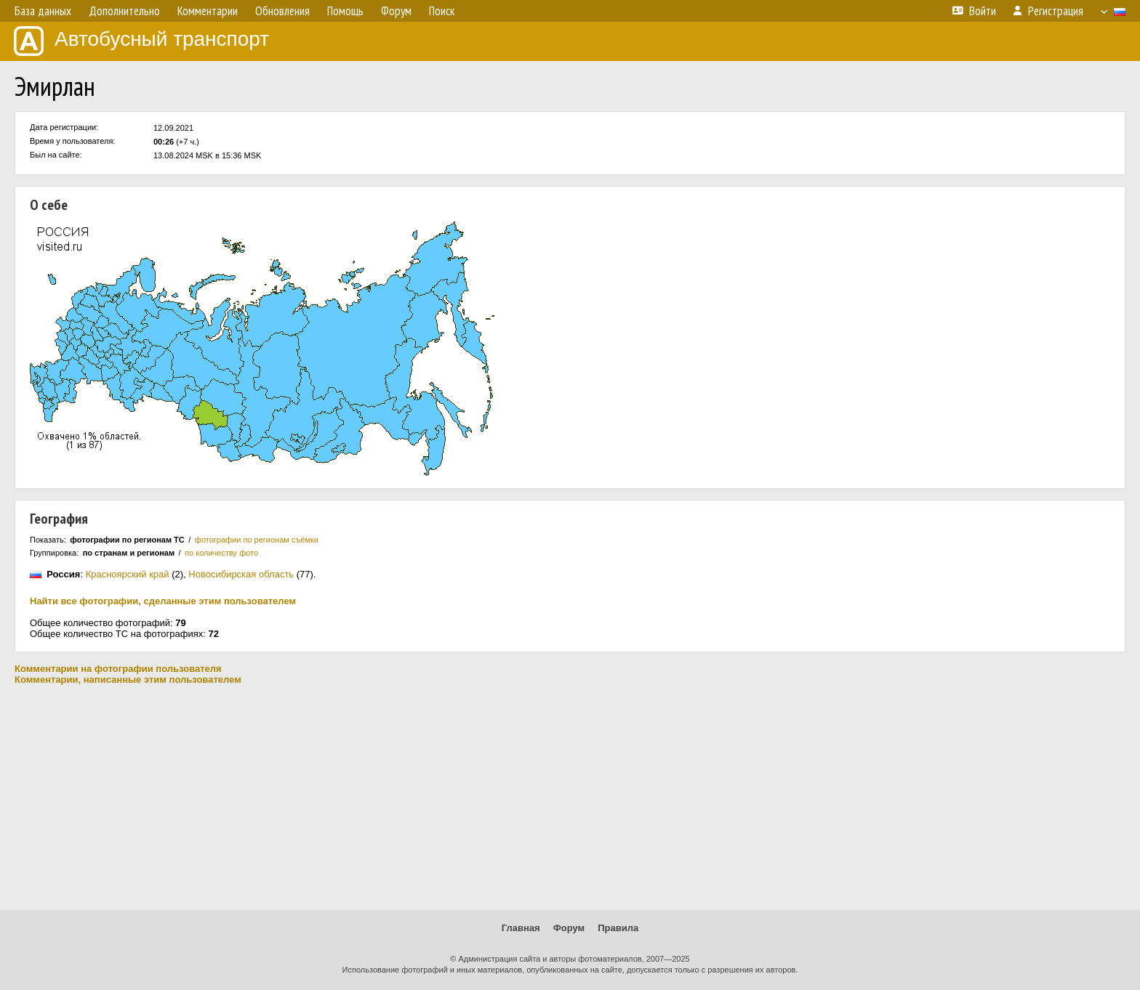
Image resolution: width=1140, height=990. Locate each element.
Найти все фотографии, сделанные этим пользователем (163, 601)
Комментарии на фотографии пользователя (118, 668)
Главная (521, 927)
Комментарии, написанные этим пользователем (128, 679)
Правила (618, 927)
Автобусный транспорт (141, 41)
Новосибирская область (241, 574)
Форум (569, 927)
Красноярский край (127, 574)
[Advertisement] (570, 797)
